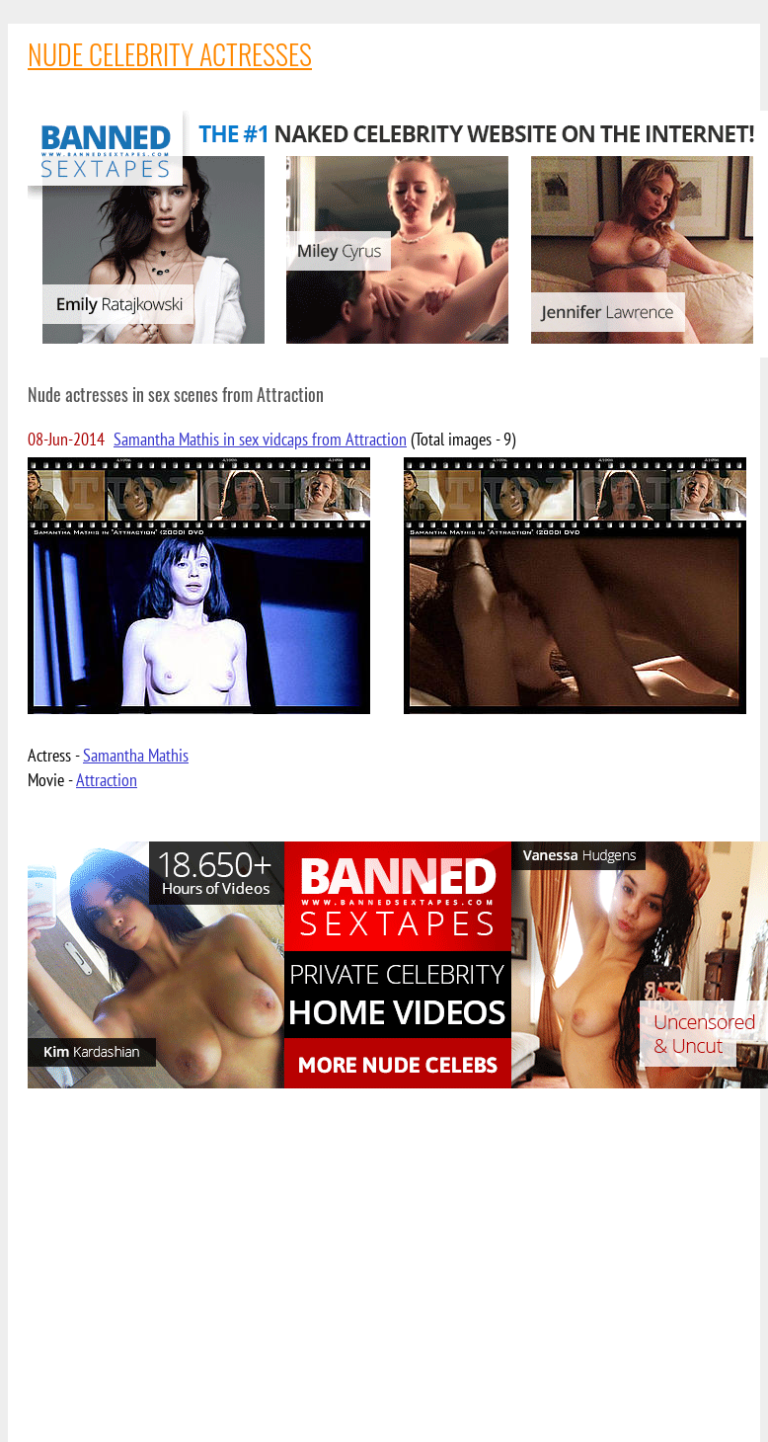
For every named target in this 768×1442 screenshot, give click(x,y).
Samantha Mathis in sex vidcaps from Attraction (260, 439)
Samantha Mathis (136, 755)
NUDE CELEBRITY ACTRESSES (170, 54)
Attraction (106, 779)
